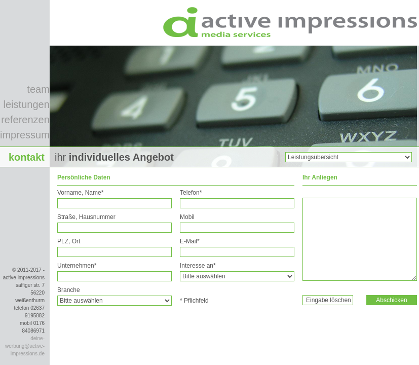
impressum (25, 134)
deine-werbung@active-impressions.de (25, 346)
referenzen (25, 119)
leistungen (27, 104)
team (38, 89)
